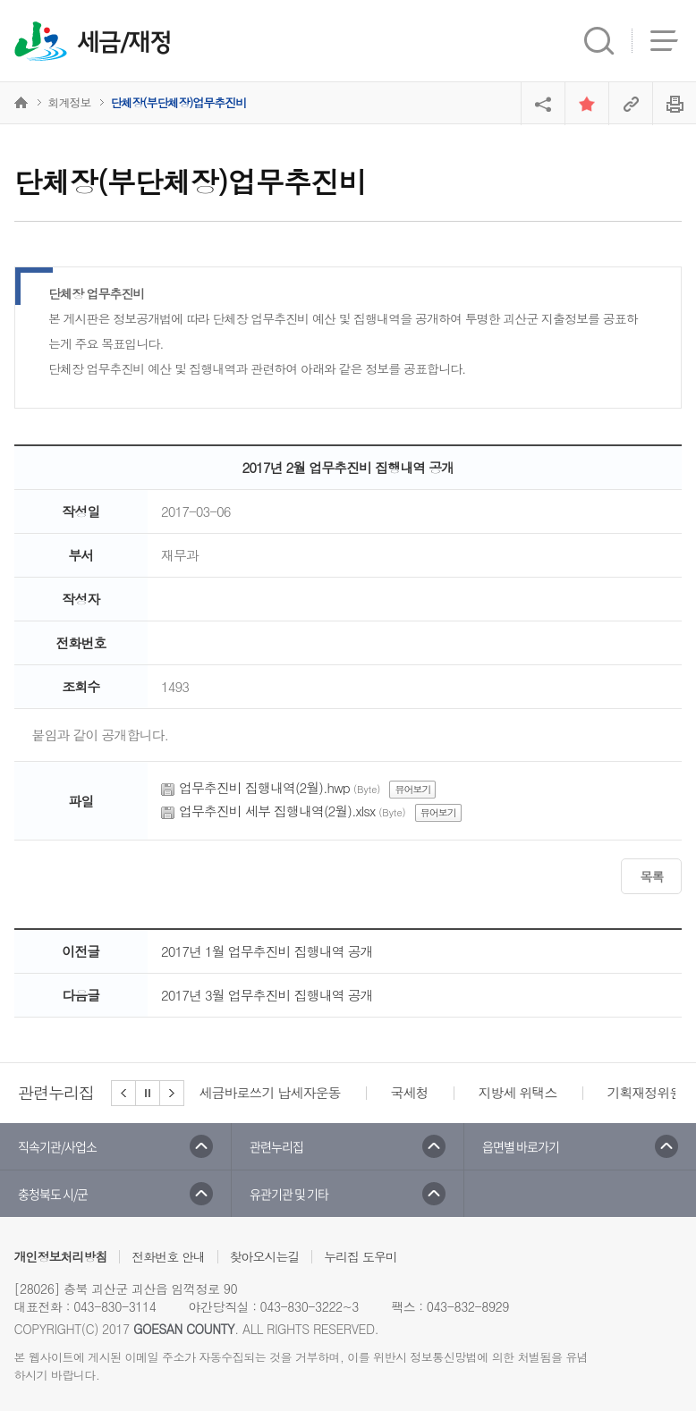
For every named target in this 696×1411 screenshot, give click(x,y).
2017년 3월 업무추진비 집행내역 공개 (267, 994)
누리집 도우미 (360, 1256)
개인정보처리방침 (60, 1256)
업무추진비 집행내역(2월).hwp (264, 787)
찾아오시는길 (265, 1256)
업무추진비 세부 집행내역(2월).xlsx (277, 810)
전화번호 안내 (168, 1256)
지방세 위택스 (518, 1092)
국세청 (410, 1092)
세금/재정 (124, 42)
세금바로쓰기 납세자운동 (270, 1092)
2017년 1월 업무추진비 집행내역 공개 (267, 951)
